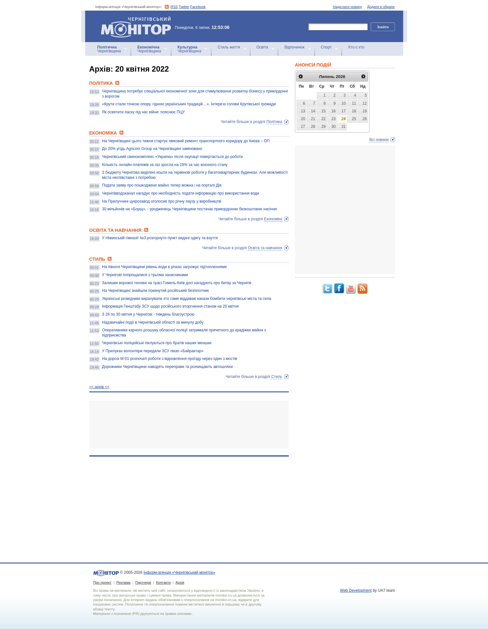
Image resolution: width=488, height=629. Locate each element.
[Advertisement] (189, 424)
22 (323, 119)
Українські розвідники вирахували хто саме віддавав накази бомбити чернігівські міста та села (186, 298)
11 (354, 103)
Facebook (198, 7)
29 (323, 126)
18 (354, 111)
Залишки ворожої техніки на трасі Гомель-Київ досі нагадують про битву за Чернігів (177, 283)
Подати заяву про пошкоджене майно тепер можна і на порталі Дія (162, 185)
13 (303, 111)
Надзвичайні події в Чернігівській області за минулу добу (153, 322)
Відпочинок (294, 47)
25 (354, 119)
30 (333, 126)
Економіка (273, 219)
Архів (179, 582)
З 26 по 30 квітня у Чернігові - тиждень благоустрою (148, 314)
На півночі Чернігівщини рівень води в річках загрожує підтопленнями (164, 267)
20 (303, 119)
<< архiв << (99, 387)
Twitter (184, 7)
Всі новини (379, 139)
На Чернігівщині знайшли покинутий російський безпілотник (155, 290)
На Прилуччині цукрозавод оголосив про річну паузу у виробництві (161, 201)
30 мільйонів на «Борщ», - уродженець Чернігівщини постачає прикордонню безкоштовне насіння (189, 209)
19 (364, 111)
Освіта (262, 47)
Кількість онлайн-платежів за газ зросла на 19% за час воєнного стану (165, 164)
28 (313, 126)
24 (344, 119)
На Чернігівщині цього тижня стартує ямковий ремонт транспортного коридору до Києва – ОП (186, 141)
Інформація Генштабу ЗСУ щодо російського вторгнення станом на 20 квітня (170, 306)
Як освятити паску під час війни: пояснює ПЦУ (143, 112)
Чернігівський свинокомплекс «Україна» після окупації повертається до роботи (172, 156)
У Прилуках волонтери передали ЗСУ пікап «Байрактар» (153, 351)
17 (344, 111)
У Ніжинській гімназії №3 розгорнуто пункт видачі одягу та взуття (160, 238)
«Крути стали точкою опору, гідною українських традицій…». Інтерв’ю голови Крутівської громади (189, 104)
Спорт (326, 47)
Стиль (276, 376)
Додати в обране (381, 7)
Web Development (356, 590)
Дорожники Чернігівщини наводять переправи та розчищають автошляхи (167, 366)
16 (333, 111)
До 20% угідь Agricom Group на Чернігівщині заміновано (152, 148)
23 (333, 119)
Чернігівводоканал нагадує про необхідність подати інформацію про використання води (180, 193)
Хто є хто (356, 47)
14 (313, 111)
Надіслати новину (347, 7)
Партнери (143, 582)
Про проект (102, 582)
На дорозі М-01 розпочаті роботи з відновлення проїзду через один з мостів (169, 358)
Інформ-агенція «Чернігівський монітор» (138, 26)
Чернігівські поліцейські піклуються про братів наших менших (157, 343)
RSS (174, 7)
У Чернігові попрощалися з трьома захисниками (145, 275)
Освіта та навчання (265, 248)
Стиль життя (228, 47)
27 (303, 126)
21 (313, 119)
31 (344, 126)
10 (344, 103)
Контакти (163, 582)
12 (364, 103)
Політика (274, 121)
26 (364, 119)
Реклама (123, 582)
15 (323, 111)
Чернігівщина (109, 49)
